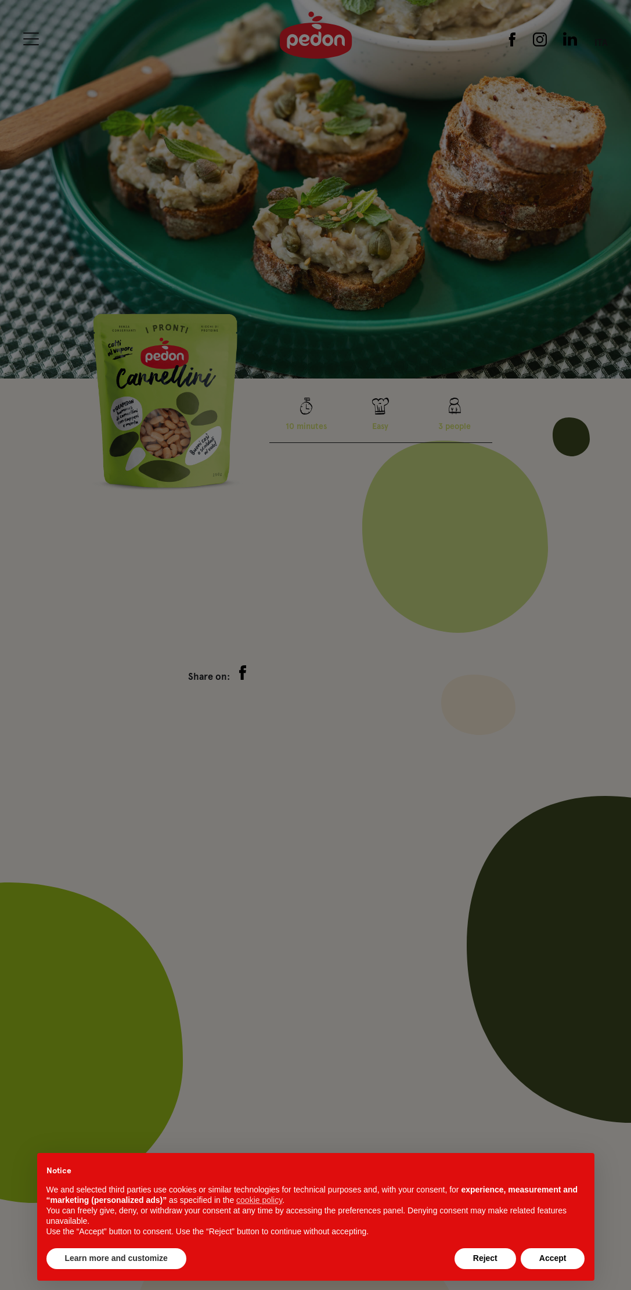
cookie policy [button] (259, 1200)
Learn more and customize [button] (116, 1258)
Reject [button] (485, 1258)
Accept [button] (553, 1258)
